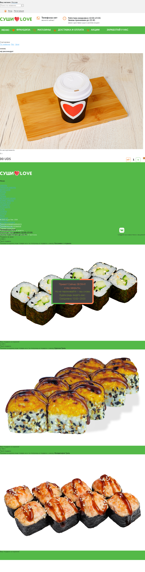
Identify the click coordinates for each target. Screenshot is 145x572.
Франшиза (4, 218)
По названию (5, 44)
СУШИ (2, 194)
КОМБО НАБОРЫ (7, 200)
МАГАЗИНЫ (44, 29)
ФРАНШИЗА (23, 29)
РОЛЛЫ (3, 192)
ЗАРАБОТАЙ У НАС (117, 29)
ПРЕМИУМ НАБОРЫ (8, 188)
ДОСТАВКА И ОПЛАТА (71, 29)
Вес (12, 44)
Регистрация (19, 11)
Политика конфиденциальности (11, 224)
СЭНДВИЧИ (5, 205)
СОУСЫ (3, 213)
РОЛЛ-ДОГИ (5, 207)
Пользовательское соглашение (10, 226)
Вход (10, 11)
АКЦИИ (95, 29)
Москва (14, 2)
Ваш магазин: (5, 2)
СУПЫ (2, 209)
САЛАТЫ (3, 211)
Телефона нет (49, 17)
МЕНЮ (5, 30)
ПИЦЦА (3, 196)
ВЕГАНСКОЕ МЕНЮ (8, 198)
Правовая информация (7, 228)
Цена (17, 44)
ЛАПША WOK (5, 203)
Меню (2, 216)
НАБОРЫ (3, 185)
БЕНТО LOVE (5, 190)
